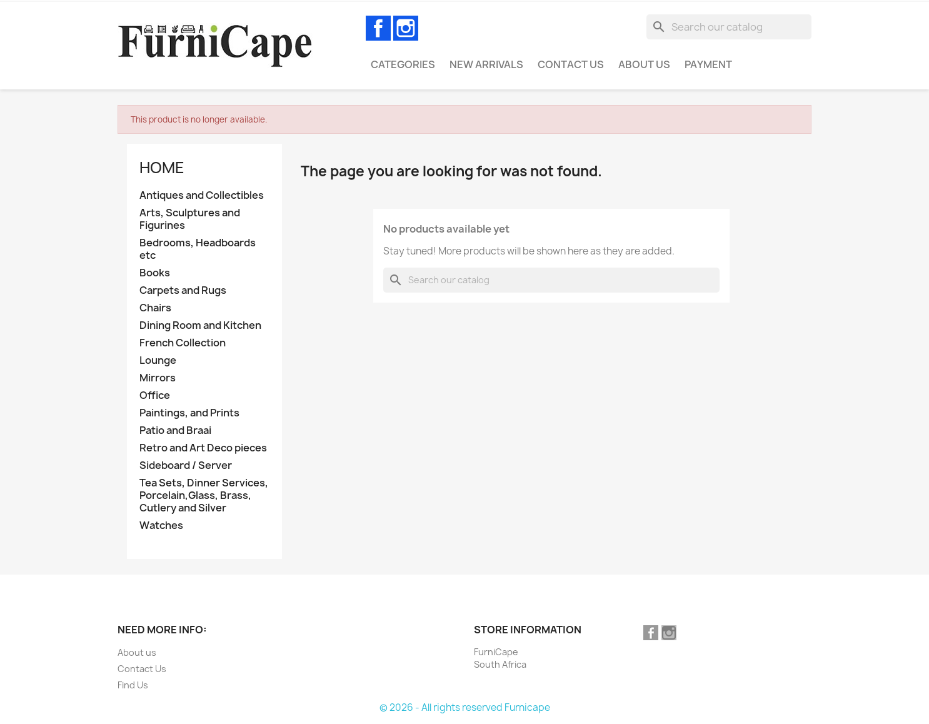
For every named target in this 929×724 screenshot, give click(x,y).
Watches (161, 525)
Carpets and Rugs (182, 290)
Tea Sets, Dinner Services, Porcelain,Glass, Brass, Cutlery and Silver (203, 495)
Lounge (157, 360)
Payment (708, 64)
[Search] (728, 26)
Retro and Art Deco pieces (203, 448)
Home (161, 167)
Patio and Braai (175, 430)
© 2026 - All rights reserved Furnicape (464, 707)
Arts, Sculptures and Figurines (189, 219)
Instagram (405, 28)
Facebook (378, 28)
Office (154, 395)
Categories (403, 64)
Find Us (133, 685)
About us (644, 64)
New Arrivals (486, 64)
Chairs (155, 307)
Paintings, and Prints (189, 413)
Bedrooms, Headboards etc (197, 249)
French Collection (182, 342)
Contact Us (571, 64)
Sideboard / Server (185, 465)
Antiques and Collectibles (201, 195)
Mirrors (157, 378)
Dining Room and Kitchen (200, 325)
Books (154, 272)
